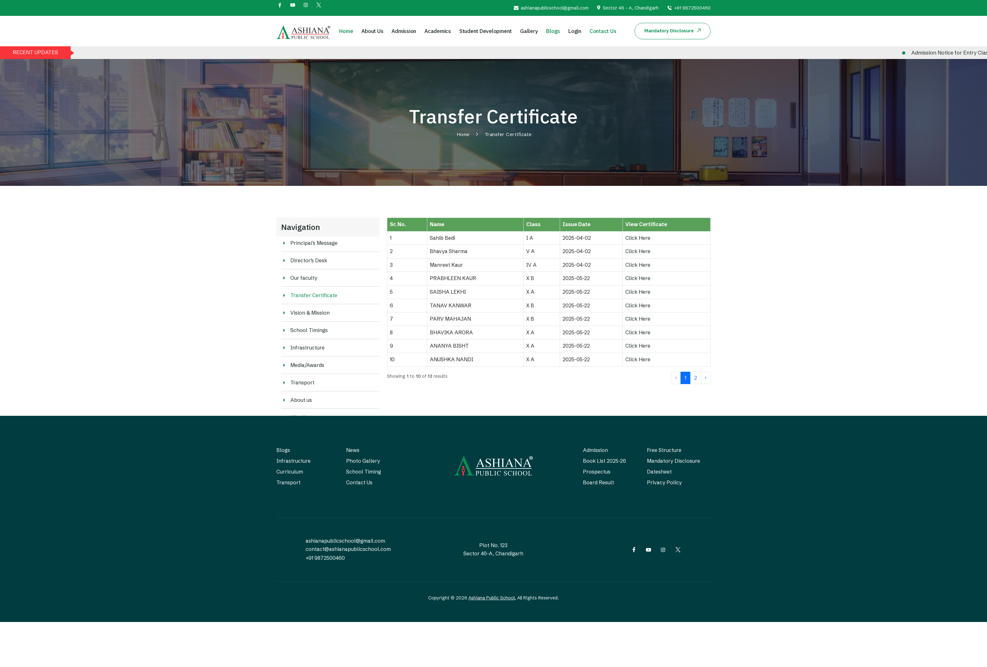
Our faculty (299, 278)
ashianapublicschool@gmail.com (555, 8)
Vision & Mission (305, 313)
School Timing (363, 471)
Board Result (598, 482)
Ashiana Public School (491, 598)
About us (296, 400)
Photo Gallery (363, 461)
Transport (297, 382)
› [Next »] (705, 378)
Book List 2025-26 (604, 461)
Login (574, 31)
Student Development (485, 31)
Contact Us (603, 31)
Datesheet (659, 471)
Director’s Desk (304, 260)
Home (346, 31)
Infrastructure (303, 347)
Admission (403, 31)
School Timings (304, 330)
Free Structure (664, 450)
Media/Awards (302, 365)
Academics (437, 31)
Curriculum (289, 471)
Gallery (529, 31)
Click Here (637, 238)
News (352, 450)
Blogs (553, 31)
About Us (372, 31)
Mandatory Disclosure (673, 461)
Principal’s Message (309, 243)
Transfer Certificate (309, 295)
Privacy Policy (664, 482)
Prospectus (596, 471)
